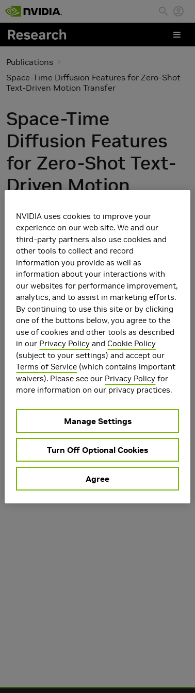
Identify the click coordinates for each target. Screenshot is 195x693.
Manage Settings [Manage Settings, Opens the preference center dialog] (98, 421)
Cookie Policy (131, 343)
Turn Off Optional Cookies (97, 450)
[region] (97, 346)
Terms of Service (46, 366)
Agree (97, 479)
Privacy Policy (64, 343)
